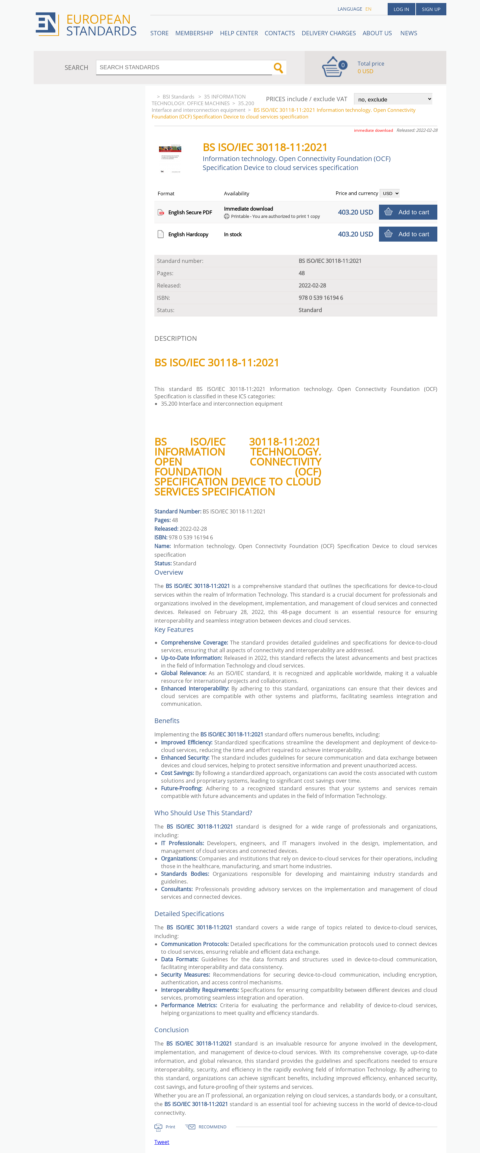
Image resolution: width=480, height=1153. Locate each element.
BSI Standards (179, 96)
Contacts (280, 33)
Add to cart (414, 212)
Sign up (431, 9)
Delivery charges (329, 33)
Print (170, 1127)
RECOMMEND (212, 1127)
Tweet (161, 1142)
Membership (194, 33)
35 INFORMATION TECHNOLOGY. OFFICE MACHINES (199, 99)
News (408, 33)
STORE (159, 33)
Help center (239, 33)
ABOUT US (378, 33)
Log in (401, 9)
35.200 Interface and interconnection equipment (203, 106)
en (368, 9)
